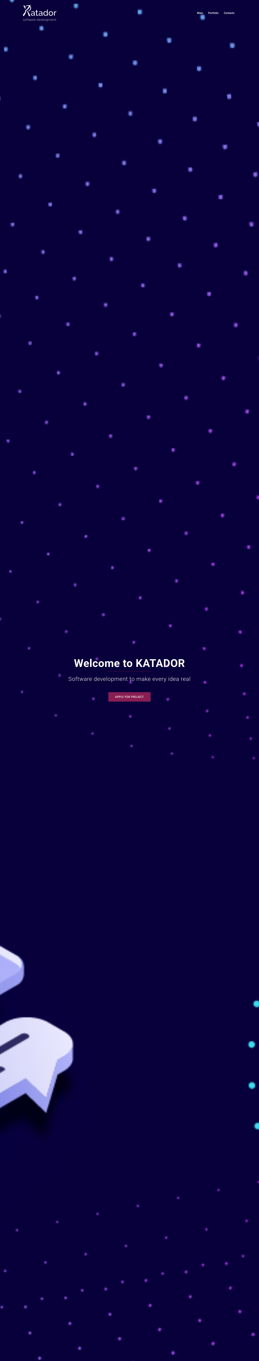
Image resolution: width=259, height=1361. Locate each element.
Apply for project (129, 696)
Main (200, 13)
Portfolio (213, 13)
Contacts (229, 13)
